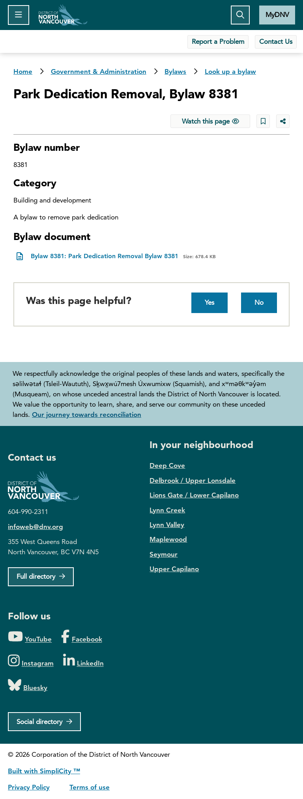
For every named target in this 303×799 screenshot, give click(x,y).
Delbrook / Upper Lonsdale (193, 480)
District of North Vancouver (47, 486)
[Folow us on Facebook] (81, 637)
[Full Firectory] (41, 576)
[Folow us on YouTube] (30, 637)
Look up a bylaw (230, 71)
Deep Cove (167, 465)
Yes (209, 302)
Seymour (164, 554)
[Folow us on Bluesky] (27, 685)
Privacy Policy (29, 787)
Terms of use (89, 787)
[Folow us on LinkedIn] (83, 661)
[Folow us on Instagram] (31, 661)
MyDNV (277, 15)
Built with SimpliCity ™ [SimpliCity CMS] (44, 771)
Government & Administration (98, 71)
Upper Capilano (174, 569)
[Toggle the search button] (240, 15)
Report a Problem (218, 41)
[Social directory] (44, 721)
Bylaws (175, 71)
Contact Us (275, 41)
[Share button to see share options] (283, 121)
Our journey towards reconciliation (86, 414)
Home (63, 15)
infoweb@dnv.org (35, 527)
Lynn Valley (167, 525)
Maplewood (168, 539)
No (259, 302)
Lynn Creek (167, 510)
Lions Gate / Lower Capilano (194, 495)
